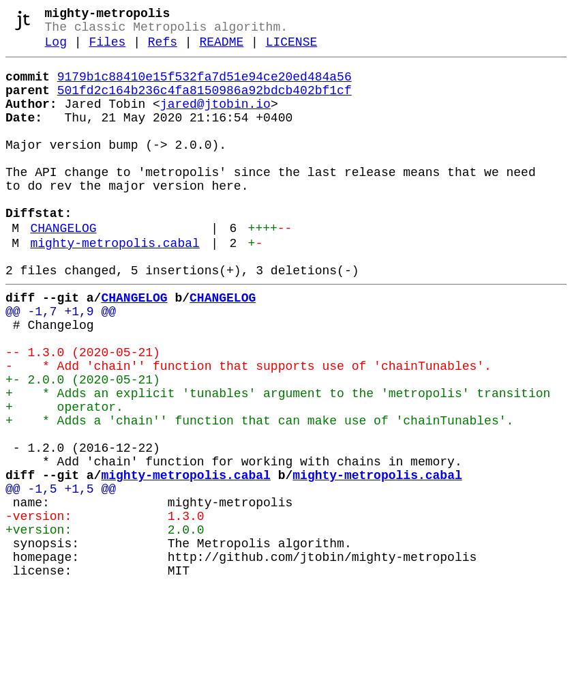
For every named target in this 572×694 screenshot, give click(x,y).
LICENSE (292, 49)
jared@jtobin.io (215, 119)
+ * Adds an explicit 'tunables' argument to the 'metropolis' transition (277, 460)
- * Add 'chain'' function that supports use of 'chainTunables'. (248, 428)
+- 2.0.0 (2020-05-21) (82, 444)
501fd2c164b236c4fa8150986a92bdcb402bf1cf (204, 103)
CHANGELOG (63, 268)
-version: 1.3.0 (105, 608)
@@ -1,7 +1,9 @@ (60, 362)
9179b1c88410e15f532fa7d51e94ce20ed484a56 (204, 86)
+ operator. (64, 477)
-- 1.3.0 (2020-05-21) (82, 411)
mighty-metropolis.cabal (114, 286)
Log (56, 49)
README (221, 49)
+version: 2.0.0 (105, 624)
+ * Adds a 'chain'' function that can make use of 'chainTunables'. (259, 493)
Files (107, 49)
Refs (162, 49)
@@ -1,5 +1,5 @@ (60, 575)
